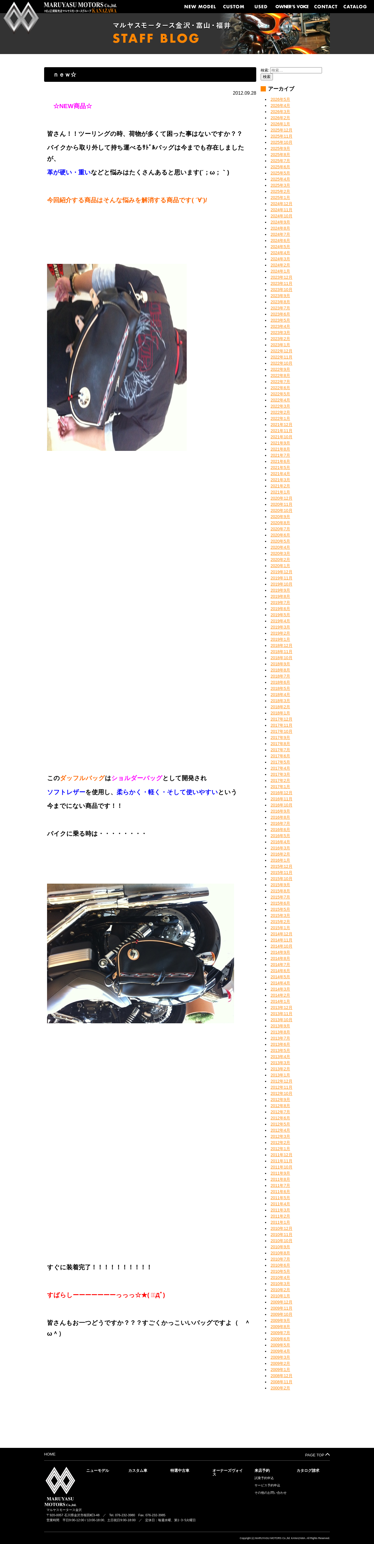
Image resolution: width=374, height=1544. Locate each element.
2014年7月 (280, 964)
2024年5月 (280, 246)
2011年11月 (281, 1161)
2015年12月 (281, 866)
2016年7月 (280, 823)
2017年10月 (281, 731)
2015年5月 (280, 909)
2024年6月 (280, 240)
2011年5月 (280, 1197)
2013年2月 (280, 1069)
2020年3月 (280, 553)
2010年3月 (280, 1283)
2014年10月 (281, 946)
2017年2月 (280, 780)
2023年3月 (280, 332)
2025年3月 (280, 185)
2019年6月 (280, 608)
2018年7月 (280, 676)
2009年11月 (281, 1308)
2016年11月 (281, 799)
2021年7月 (280, 455)
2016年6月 (280, 829)
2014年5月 (280, 976)
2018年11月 (281, 651)
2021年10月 (281, 437)
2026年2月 (280, 117)
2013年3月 (280, 1062)
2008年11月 (281, 1381)
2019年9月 (280, 590)
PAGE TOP (317, 1454)
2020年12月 (281, 498)
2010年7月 (280, 1259)
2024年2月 (280, 265)
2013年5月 (280, 1050)
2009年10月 (281, 1314)
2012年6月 (280, 1118)
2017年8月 (280, 743)
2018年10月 (281, 657)
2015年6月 (280, 903)
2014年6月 (280, 970)
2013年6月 (280, 1044)
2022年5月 (280, 394)
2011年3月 (280, 1210)
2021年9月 (280, 443)
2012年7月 (280, 1111)
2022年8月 (280, 375)
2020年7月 (280, 529)
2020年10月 (281, 510)
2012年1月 (280, 1148)
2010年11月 (281, 1234)
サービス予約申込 (267, 1485)
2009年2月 (280, 1363)
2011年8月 (280, 1179)
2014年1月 (280, 1001)
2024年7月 (280, 234)
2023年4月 (280, 326)
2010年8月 (280, 1253)
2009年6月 (280, 1339)
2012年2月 (280, 1142)
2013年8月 (280, 1032)
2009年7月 (280, 1332)
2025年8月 (280, 154)
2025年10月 (281, 142)
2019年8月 (280, 596)
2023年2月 (280, 338)
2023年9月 (280, 295)
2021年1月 (280, 492)
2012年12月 (281, 1081)
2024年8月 (280, 228)
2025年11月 (281, 136)
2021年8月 (280, 449)
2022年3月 (280, 406)
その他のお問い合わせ (270, 1492)
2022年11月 (281, 357)
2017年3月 (280, 774)
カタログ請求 (308, 1470)
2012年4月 (280, 1130)
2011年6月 (280, 1191)
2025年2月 (280, 191)
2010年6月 (280, 1265)
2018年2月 (280, 707)
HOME (50, 1454)
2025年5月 (280, 173)
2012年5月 (280, 1124)
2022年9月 (280, 369)
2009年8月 (280, 1326)
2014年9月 (280, 952)
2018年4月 (280, 694)
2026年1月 (280, 124)
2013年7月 (280, 1038)
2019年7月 (280, 602)
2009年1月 (280, 1369)
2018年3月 (280, 700)
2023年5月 (280, 320)
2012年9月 (280, 1099)
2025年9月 (280, 148)
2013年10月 (281, 1019)
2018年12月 (281, 645)
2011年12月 (281, 1154)
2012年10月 (281, 1093)
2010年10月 (281, 1240)
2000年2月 (280, 1388)
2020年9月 (280, 516)
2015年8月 (280, 891)
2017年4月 (280, 768)
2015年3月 (280, 915)
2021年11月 (281, 430)
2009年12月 (281, 1302)
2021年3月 (280, 479)
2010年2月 (280, 1289)
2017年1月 (280, 786)
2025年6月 (280, 167)
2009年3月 (280, 1357)
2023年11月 (281, 283)
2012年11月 (281, 1087)
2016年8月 (280, 817)
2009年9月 (280, 1320)
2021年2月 (280, 486)
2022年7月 (280, 381)
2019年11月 (281, 578)
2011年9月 (280, 1173)
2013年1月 (280, 1075)
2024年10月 (281, 216)
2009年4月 (280, 1351)
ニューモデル (97, 1470)
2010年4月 (280, 1277)
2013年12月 (281, 1007)
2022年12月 (281, 351)
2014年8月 (280, 958)
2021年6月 (280, 461)
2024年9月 (280, 222)
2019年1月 (280, 639)
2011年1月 (280, 1222)
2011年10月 (281, 1167)
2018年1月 (280, 713)
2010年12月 (281, 1228)
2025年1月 (280, 197)
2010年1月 (280, 1296)
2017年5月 (280, 762)
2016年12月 (281, 792)
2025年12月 (281, 130)
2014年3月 (280, 989)
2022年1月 (280, 418)
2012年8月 (280, 1105)
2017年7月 (280, 749)
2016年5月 (280, 835)
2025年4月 (280, 179)
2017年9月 (280, 737)
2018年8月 (280, 670)
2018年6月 (280, 682)
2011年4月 (280, 1204)
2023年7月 (280, 308)
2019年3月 (280, 627)
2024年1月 (280, 271)
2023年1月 (280, 344)
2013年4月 (280, 1056)
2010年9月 (280, 1246)
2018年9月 (280, 664)
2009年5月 (280, 1345)
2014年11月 (281, 940)
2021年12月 (281, 424)
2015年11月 (281, 872)
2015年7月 (280, 897)
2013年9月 (280, 1026)
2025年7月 (280, 160)
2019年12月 (281, 572)
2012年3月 (280, 1136)
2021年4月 (280, 473)
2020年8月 (280, 522)
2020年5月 (280, 541)
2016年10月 (281, 805)
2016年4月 (280, 841)
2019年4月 (280, 621)
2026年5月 (280, 99)
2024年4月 (280, 252)
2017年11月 (281, 725)
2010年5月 (280, 1271)
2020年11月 (281, 504)
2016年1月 (280, 860)
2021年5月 (280, 467)
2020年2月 (280, 559)
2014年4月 (280, 983)
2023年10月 (281, 289)
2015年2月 (280, 921)
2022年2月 (280, 412)
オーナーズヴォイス (227, 1472)
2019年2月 (280, 633)
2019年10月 (281, 584)
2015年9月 (280, 884)
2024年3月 (280, 259)
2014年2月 (280, 995)
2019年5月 (280, 614)
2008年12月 (281, 1375)
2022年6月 (280, 387)
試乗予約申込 (264, 1478)
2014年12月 (281, 934)
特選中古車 (179, 1470)
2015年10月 (281, 878)
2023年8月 (280, 302)
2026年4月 (280, 105)
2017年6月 (280, 756)
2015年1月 (280, 927)
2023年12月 (281, 277)
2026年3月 (280, 111)
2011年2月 (280, 1216)
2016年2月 (280, 854)
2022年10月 (281, 363)
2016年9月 (280, 811)
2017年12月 (281, 719)
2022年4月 (280, 400)
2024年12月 (281, 203)
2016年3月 (280, 848)
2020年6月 (280, 535)
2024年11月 (281, 209)
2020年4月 (280, 547)
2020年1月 (280, 565)
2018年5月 (280, 688)
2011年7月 (280, 1185)
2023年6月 (280, 314)
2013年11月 (281, 1013)
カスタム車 (137, 1470)
